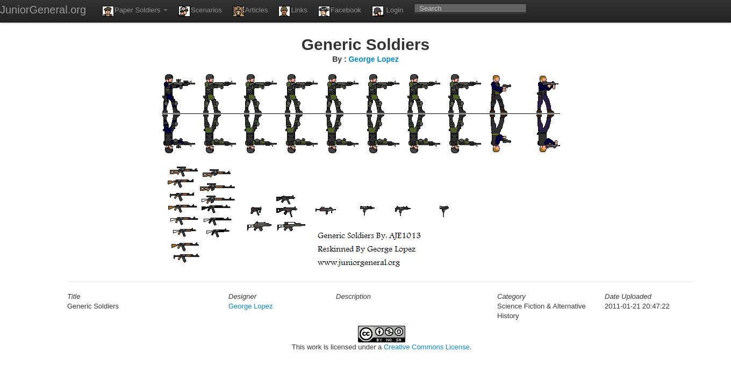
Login (387, 11)
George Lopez (373, 59)
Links (292, 11)
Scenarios (200, 11)
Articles (250, 11)
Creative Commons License (427, 347)
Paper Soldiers (135, 11)
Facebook (339, 11)
